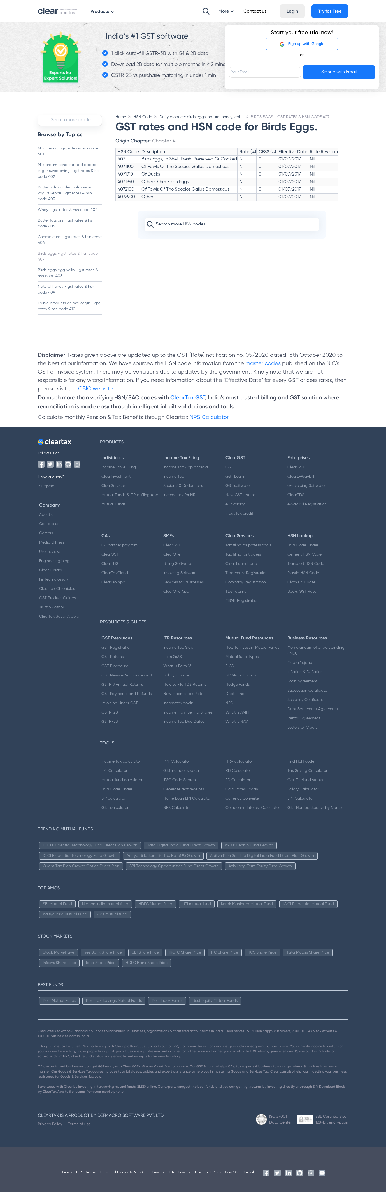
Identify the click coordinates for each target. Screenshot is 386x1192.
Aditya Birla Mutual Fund (65, 914)
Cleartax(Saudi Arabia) (59, 616)
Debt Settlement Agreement (312, 709)
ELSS (229, 666)
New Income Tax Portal (183, 694)
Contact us (49, 524)
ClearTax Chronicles (57, 589)
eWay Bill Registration (307, 504)
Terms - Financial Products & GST (115, 1172)
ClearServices (113, 486)
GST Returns (112, 657)
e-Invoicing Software (306, 486)
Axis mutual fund (112, 914)
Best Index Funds (167, 1001)
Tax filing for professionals (248, 545)
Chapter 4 (163, 141)
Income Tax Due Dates (183, 722)
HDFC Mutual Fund (155, 904)
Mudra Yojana (299, 663)
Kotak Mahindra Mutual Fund (247, 904)
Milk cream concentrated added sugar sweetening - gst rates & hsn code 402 (69, 171)
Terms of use (79, 1124)
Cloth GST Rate (301, 582)
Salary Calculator (302, 789)
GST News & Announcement (126, 675)
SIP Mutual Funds (240, 675)
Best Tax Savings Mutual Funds (114, 1001)
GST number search (181, 771)
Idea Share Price (100, 963)
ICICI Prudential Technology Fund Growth (80, 856)
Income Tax (173, 476)
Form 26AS (172, 657)
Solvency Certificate (305, 700)
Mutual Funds (113, 504)
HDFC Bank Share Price (146, 963)
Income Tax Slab (178, 648)
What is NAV (236, 722)
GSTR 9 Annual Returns (122, 685)
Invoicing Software (179, 573)
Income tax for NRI (179, 495)
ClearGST (295, 467)
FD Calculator (237, 780)
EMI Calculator (114, 771)
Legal (249, 1172)
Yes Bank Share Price (103, 952)
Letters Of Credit (302, 728)
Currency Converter (242, 798)
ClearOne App (176, 591)
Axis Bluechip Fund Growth (249, 845)
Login (292, 11)
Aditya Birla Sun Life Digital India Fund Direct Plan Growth (262, 856)
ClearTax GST (187, 397)
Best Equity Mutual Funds (215, 1001)
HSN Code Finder (302, 545)
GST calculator (114, 808)
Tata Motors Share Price (308, 952)
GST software (237, 486)
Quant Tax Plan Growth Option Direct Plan (81, 866)
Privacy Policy (50, 1124)
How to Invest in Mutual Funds (252, 648)
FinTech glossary (54, 579)
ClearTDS (295, 495)
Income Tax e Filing (118, 467)
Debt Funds (235, 694)
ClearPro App (113, 582)
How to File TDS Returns (184, 685)
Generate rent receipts (183, 789)
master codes (263, 364)
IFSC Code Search (179, 780)
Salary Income (176, 675)
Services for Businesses (183, 582)
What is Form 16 (177, 666)
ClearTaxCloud (114, 573)
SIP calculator (113, 798)
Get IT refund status (305, 780)
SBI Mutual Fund (57, 904)
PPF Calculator (176, 761)
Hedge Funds (237, 685)
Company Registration (245, 582)
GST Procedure (114, 666)
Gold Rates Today (241, 789)
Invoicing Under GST (119, 703)
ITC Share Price (224, 952)
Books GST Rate (301, 591)
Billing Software (177, 564)
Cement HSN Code (304, 554)
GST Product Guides (57, 598)
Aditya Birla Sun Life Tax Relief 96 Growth (163, 856)
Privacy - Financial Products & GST (209, 1172)
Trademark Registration (246, 573)
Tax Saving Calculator (307, 771)
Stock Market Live (58, 952)
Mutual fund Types (242, 657)
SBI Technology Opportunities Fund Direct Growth (173, 866)
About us (47, 515)
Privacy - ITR (163, 1172)
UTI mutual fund (196, 904)
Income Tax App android (185, 467)
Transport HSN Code (305, 564)
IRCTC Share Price (185, 952)
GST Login (234, 476)
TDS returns (235, 591)
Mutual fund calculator (121, 780)
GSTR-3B (109, 722)
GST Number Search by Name (314, 808)
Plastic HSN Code (303, 573)
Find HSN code (300, 761)
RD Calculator (238, 771)
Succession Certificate (307, 690)
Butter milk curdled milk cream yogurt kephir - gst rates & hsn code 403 (65, 193)
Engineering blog (54, 561)
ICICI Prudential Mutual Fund (308, 904)
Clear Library (50, 570)
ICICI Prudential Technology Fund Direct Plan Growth (90, 845)
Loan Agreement (302, 681)
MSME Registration (242, 601)
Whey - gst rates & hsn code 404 (67, 210)
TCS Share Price (262, 952)
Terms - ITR (72, 1172)
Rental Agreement (303, 718)
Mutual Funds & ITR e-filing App (129, 495)
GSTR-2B (109, 712)
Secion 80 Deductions (183, 486)
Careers (46, 533)
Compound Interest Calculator (252, 808)
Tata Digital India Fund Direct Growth (181, 845)
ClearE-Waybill (300, 476)
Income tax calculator (121, 761)
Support (46, 486)
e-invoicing (235, 504)
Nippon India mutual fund (105, 904)
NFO (229, 703)
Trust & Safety (51, 607)
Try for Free (329, 11)
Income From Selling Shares (187, 712)
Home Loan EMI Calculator (187, 798)
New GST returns (240, 495)
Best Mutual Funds (59, 1001)
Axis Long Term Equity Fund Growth (260, 866)
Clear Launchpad (241, 564)
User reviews (50, 552)
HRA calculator (239, 761)
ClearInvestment (116, 476)
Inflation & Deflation (305, 672)
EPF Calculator (300, 798)
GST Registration (116, 648)
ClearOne (171, 554)
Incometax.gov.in (178, 703)
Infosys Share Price (59, 963)
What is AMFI (237, 712)
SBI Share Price (145, 952)
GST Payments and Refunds (126, 694)
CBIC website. (95, 389)
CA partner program (119, 545)
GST (229, 467)
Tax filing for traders (243, 554)
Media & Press (51, 542)
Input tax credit (239, 514)
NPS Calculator (209, 417)
